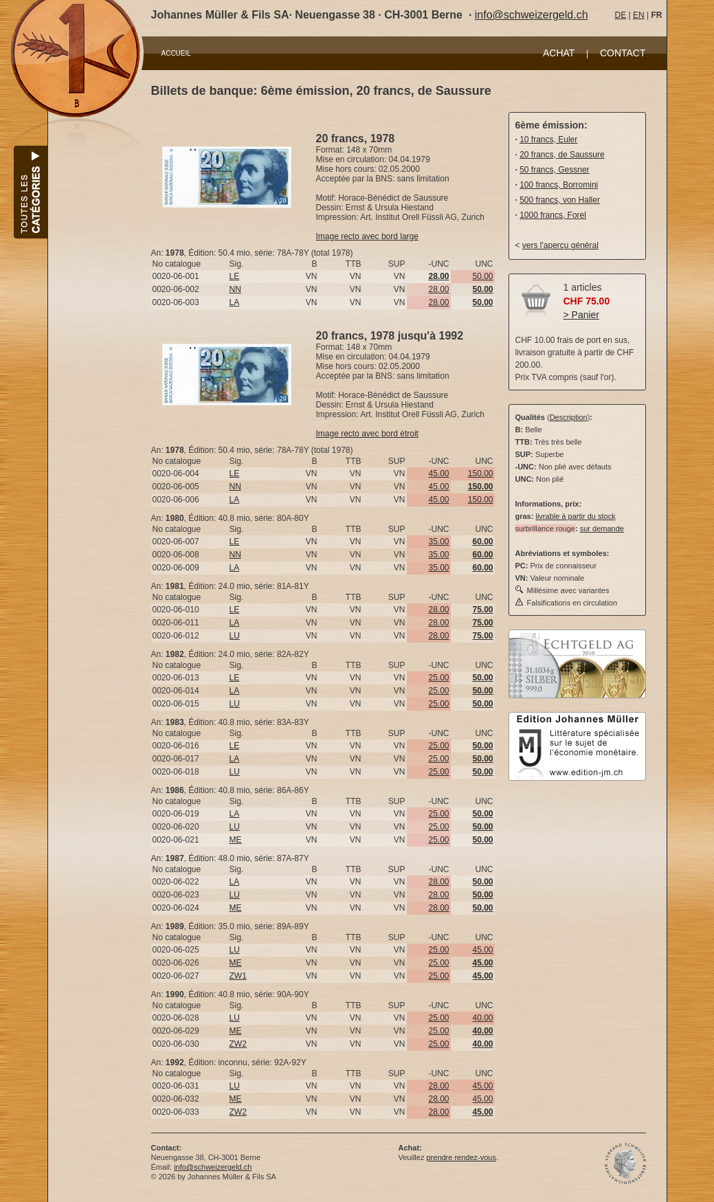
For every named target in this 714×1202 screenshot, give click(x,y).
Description (569, 417)
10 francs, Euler (548, 139)
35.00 (438, 541)
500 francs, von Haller (560, 200)
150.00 (480, 473)
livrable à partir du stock (575, 516)
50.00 (482, 276)
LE (235, 276)
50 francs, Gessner (554, 170)
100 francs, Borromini (559, 185)
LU (235, 636)
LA (235, 302)
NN (235, 289)
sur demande (602, 528)
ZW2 (238, 1044)
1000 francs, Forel (553, 215)
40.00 (482, 1018)
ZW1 (238, 976)
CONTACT (623, 52)
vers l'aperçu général (560, 245)
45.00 (438, 473)
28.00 (438, 289)
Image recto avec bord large (367, 236)
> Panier (582, 314)
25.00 (438, 677)
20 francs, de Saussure (562, 154)
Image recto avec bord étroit (367, 433)
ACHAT (558, 52)
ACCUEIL (176, 53)
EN (639, 15)
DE (621, 15)
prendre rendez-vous (461, 1157)
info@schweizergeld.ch (531, 15)
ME (236, 840)
